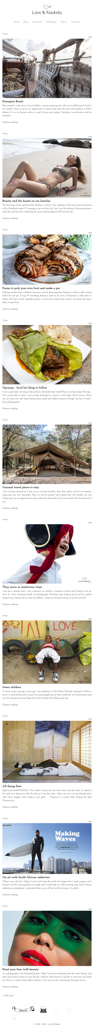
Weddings (51, 22)
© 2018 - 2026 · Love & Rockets (47, 1024)
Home (16, 22)
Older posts (7, 996)
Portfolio (36, 22)
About (63, 22)
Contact (75, 22)
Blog (26, 22)
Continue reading (10, 122)
